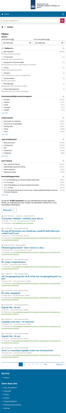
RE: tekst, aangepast (10, 293)
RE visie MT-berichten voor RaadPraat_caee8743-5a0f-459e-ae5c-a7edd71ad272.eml (30, 232)
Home (5, 14)
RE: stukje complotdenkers (13, 262)
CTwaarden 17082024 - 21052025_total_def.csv (22, 218)
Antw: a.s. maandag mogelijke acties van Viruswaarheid (27, 350)
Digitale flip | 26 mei (10, 307)
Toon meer (4, 113)
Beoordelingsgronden (33, 176)
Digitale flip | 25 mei (10, 336)
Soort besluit (33, 161)
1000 (45, 364)
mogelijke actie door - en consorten (17, 322)
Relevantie (9, 210)
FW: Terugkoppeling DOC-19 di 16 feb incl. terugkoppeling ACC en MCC (31, 277)
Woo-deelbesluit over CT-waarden (23, 223)
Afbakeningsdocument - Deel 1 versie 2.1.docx (22, 248)
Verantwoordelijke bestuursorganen (33, 96)
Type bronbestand (33, 139)
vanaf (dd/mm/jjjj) (7, 39)
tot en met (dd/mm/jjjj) (42, 39)
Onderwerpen (33, 118)
